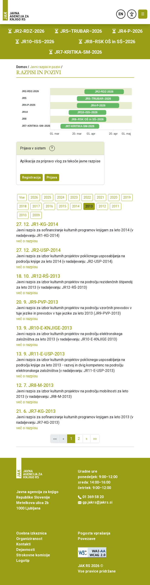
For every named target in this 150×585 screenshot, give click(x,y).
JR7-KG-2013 (35, 411)
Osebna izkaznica (31, 533)
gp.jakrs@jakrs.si (97, 502)
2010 (22, 215)
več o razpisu (27, 241)
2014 (75, 206)
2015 (62, 206)
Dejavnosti (25, 549)
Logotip (22, 560)
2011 (115, 206)
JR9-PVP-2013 (37, 302)
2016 (49, 206)
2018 (22, 206)
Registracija (31, 177)
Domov (21, 67)
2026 (34, 197)
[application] (75, 109)
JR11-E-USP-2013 (40, 354)
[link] (131, 14)
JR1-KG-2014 (37, 224)
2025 (47, 197)
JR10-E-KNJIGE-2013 (44, 328)
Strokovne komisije (33, 555)
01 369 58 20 (93, 497)
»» (95, 438)
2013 (89, 206)
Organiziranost (29, 539)
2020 (113, 197)
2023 (74, 197)
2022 (87, 197)
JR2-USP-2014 (38, 250)
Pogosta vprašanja (94, 533)
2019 (127, 197)
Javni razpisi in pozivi (45, 67)
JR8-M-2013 (34, 385)
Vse (22, 197)
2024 (60, 197)
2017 (36, 206)
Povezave (86, 539)
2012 (102, 206)
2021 (100, 197)
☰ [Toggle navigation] (142, 14)
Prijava (52, 177)
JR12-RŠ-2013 (38, 276)
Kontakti (23, 544)
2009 (36, 215)
